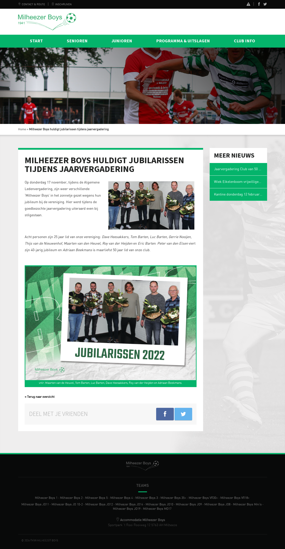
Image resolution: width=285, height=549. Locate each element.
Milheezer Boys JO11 (35, 504)
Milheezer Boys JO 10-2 (67, 504)
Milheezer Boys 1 (46, 497)
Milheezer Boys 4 (121, 497)
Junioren (121, 41)
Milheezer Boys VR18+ (234, 497)
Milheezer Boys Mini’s (247, 504)
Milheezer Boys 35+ (173, 497)
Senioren (77, 41)
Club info (244, 41)
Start (36, 41)
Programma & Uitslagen (183, 41)
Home (22, 129)
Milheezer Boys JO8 (217, 504)
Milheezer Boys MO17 (157, 508)
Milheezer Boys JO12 (99, 504)
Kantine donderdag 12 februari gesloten (240, 194)
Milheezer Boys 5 (96, 497)
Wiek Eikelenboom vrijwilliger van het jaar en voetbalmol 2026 (240, 182)
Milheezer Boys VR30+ (203, 497)
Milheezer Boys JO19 (126, 508)
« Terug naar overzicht (40, 396)
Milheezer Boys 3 (146, 497)
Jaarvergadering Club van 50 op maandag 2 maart (240, 169)
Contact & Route (31, 4)
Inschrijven (62, 4)
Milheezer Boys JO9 (189, 504)
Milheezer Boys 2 (71, 497)
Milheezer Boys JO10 (159, 504)
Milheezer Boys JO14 (129, 504)
